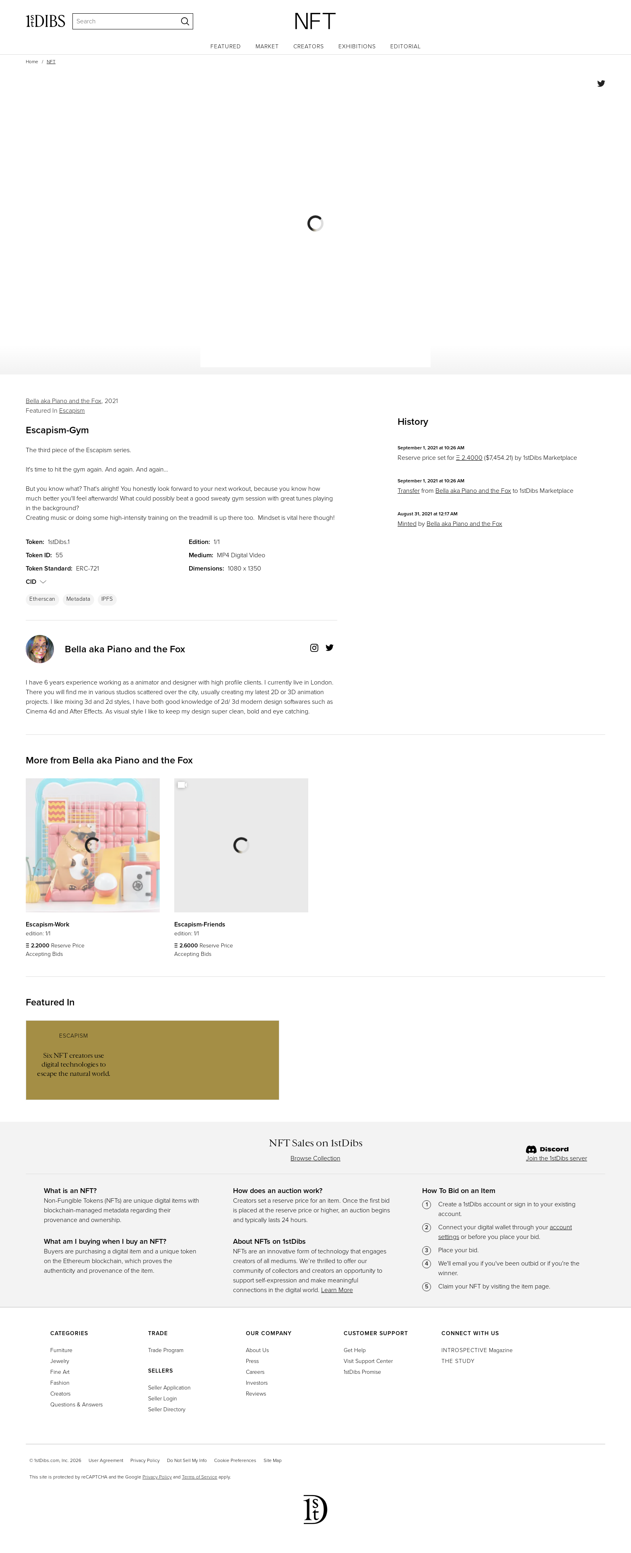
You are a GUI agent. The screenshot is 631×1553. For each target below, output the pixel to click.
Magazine (477, 1350)
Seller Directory (167, 1409)
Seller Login (162, 1398)
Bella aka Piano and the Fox (63, 400)
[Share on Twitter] (601, 85)
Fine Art (60, 1372)
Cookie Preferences (235, 1460)
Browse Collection (315, 1158)
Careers (255, 1372)
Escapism (72, 410)
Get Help (355, 1350)
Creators (308, 46)
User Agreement (106, 1460)
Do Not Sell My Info (187, 1460)
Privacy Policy (145, 1460)
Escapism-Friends (199, 924)
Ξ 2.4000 (469, 457)
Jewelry (59, 1361)
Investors (257, 1383)
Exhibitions (357, 46)
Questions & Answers (76, 1404)
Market (267, 46)
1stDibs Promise (362, 1372)
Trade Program (166, 1350)
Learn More (337, 1290)
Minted (407, 523)
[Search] (121, 21)
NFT (51, 61)
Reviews (256, 1394)
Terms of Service (199, 1477)
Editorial (405, 46)
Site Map (273, 1460)
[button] (43, 582)
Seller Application (169, 1387)
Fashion (60, 1383)
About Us (257, 1350)
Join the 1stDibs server (556, 1158)
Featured (225, 46)
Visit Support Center (368, 1361)
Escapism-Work (47, 924)
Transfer (409, 490)
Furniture (61, 1350)
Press (252, 1361)
